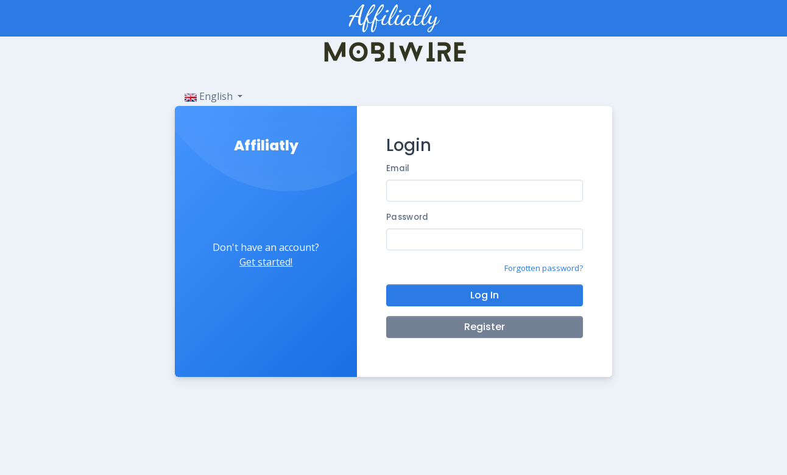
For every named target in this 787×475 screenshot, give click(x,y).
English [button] (210, 96)
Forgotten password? (543, 267)
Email (397, 168)
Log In (484, 295)
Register (484, 327)
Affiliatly (266, 145)
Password (407, 217)
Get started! (265, 262)
